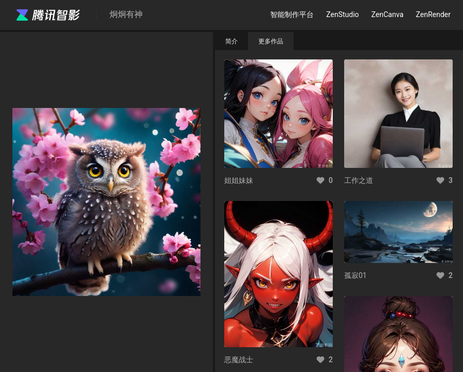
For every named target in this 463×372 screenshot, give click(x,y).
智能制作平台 (292, 14)
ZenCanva (388, 14)
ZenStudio (342, 14)
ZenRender (433, 14)
